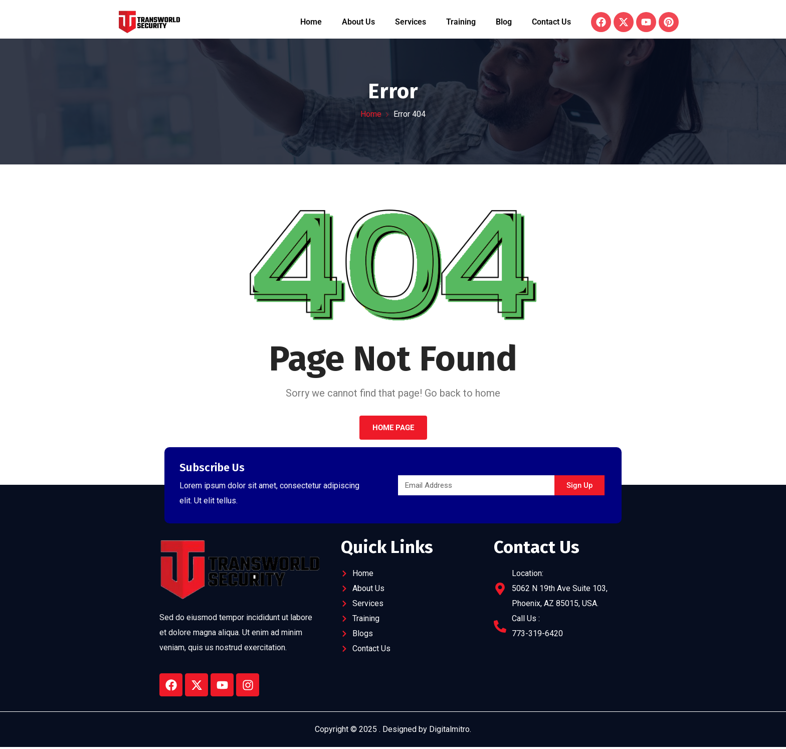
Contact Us (551, 22)
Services (410, 22)
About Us (358, 22)
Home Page (393, 427)
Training (461, 22)
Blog (504, 22)
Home (311, 22)
